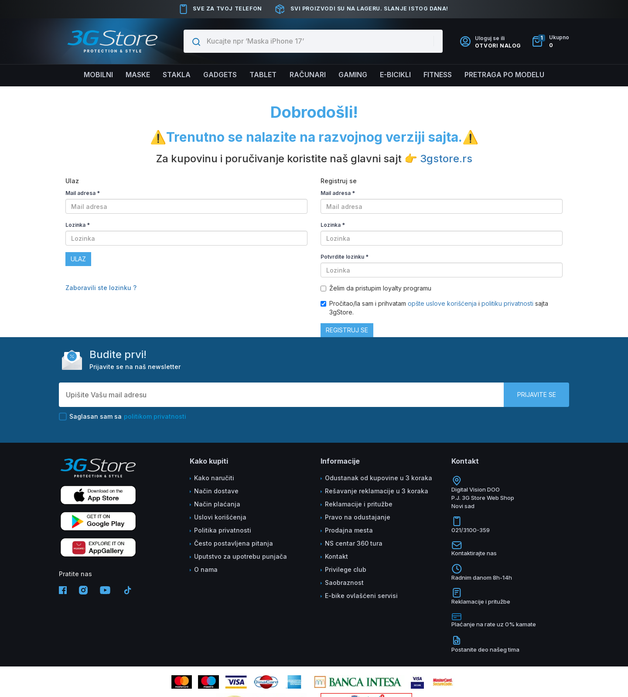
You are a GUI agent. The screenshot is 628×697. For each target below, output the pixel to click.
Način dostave (216, 491)
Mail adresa (82, 193)
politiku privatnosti (507, 303)
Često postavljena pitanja (233, 543)
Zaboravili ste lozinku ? (101, 287)
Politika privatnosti (222, 530)
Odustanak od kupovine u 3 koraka (378, 478)
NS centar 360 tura (353, 543)
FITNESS (439, 75)
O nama (206, 569)
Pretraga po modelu (507, 75)
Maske (135, 75)
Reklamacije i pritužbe (358, 504)
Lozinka (77, 225)
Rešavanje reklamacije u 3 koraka (376, 491)
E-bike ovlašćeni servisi (361, 595)
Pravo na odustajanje (357, 517)
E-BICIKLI (396, 75)
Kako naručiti (214, 478)
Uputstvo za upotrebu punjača (240, 556)
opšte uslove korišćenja (443, 303)
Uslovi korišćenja (220, 517)
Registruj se (347, 330)
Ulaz (78, 259)
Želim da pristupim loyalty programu (376, 288)
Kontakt (336, 556)
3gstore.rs (446, 158)
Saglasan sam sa (122, 416)
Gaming (353, 75)
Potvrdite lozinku (345, 256)
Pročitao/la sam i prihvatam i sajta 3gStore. (434, 308)
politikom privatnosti (155, 416)
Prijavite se (536, 394)
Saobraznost (344, 582)
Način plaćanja (217, 504)
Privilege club (345, 569)
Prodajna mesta (349, 530)
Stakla (175, 75)
